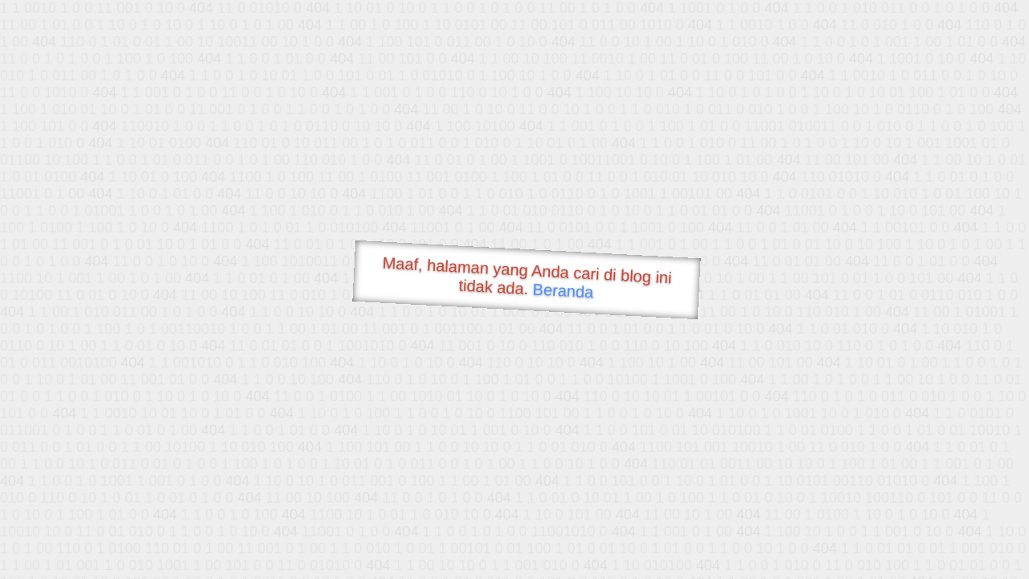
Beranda (563, 290)
